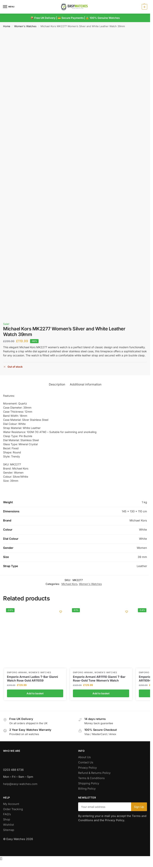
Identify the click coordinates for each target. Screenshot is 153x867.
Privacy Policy (87, 767)
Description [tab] (57, 384)
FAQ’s (7, 814)
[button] (144, 7)
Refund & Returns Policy (94, 773)
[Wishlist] (60, 612)
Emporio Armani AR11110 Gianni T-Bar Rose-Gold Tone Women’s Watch (99, 679)
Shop (6, 819)
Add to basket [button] (35, 693)
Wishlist (8, 824)
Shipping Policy (88, 783)
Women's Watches (25, 26)
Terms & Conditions (91, 778)
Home (6, 26)
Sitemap (8, 830)
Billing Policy (87, 788)
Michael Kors (69, 584)
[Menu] (9, 7)
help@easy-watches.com (20, 784)
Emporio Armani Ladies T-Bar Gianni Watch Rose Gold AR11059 (32, 679)
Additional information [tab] (85, 384)
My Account (11, 804)
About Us (84, 757)
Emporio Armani (17, 672)
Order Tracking (13, 809)
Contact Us (85, 762)
